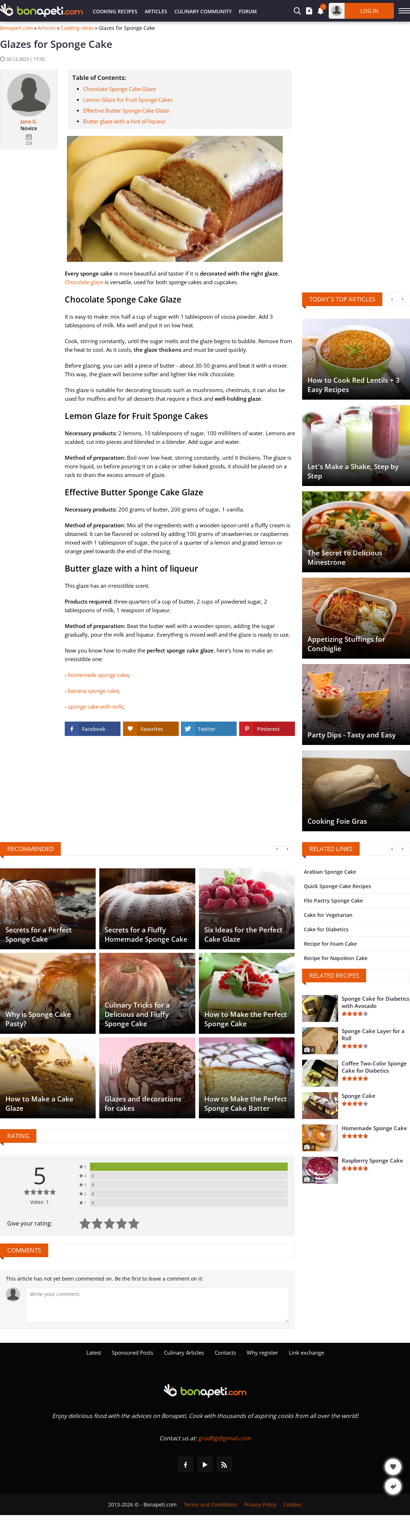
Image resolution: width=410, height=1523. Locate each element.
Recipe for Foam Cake (330, 943)
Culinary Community (203, 11)
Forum (248, 11)
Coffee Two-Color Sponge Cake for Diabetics (374, 1067)
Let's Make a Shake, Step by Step (353, 471)
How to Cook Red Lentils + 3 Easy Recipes (354, 385)
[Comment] (157, 1305)
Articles (156, 11)
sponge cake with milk (95, 706)
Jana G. (28, 121)
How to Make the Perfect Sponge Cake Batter (245, 1103)
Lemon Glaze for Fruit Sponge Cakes (128, 99)
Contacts (225, 1352)
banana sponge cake (93, 690)
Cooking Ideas (77, 28)
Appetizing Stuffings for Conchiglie (346, 644)
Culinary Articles (184, 1352)
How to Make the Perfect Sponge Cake (245, 1019)
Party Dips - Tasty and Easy (352, 735)
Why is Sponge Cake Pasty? (38, 1019)
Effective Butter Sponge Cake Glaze (126, 110)
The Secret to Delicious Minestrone (345, 557)
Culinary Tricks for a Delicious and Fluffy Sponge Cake (137, 1014)
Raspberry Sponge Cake (372, 1160)
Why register (262, 1352)
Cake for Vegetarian (328, 914)
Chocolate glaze (84, 282)
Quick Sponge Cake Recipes (337, 886)
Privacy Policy (260, 1504)
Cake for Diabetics (326, 929)
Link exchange (306, 1352)
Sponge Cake (358, 1095)
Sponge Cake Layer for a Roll (373, 1034)
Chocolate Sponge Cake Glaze (119, 88)
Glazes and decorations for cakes (143, 1103)
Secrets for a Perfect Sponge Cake (38, 934)
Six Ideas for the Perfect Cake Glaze (243, 934)
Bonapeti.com (16, 28)
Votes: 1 (39, 1202)
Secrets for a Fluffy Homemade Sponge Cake (146, 934)
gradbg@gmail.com (224, 1438)
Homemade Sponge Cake (374, 1128)
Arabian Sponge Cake (330, 871)
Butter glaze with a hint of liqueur (124, 121)
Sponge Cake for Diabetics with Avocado (375, 1002)
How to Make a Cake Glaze (39, 1103)
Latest (93, 1352)
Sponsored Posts (132, 1352)
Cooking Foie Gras (337, 821)
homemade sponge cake (98, 674)
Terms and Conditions (210, 1504)
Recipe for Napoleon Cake (336, 958)
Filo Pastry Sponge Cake (333, 900)
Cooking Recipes (115, 11)
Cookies (292, 1504)
